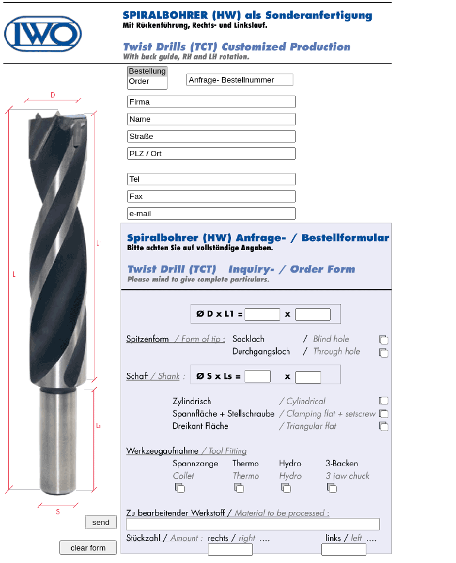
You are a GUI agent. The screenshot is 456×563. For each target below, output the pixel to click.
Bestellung (147, 72)
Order (147, 82)
